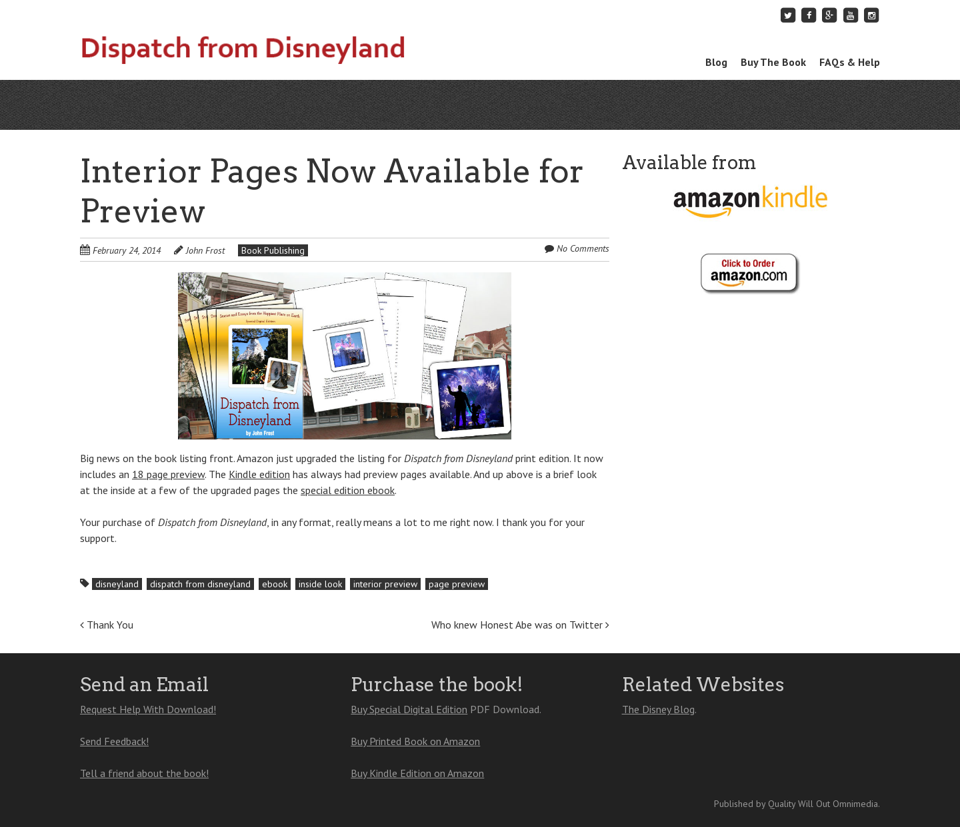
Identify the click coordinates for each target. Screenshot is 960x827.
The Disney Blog (658, 709)
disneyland (117, 584)
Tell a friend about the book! (144, 773)
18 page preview (168, 474)
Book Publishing (273, 250)
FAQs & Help (849, 62)
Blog (716, 62)
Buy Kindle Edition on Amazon (417, 773)
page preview (457, 584)
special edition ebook (348, 490)
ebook (274, 584)
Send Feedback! (114, 741)
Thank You (106, 624)
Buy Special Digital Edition (409, 709)
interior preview (385, 584)
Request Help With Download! (148, 709)
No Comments (583, 248)
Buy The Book (773, 62)
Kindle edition (259, 474)
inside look (320, 584)
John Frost (205, 250)
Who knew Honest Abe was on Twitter (520, 624)
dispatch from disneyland (200, 584)
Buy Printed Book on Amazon (415, 741)
